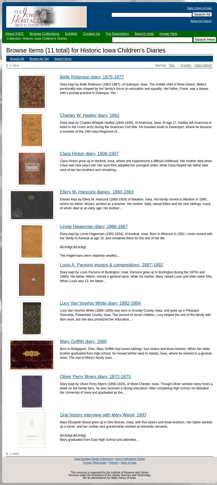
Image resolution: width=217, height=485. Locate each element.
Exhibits (71, 34)
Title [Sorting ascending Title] (172, 65)
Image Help (168, 34)
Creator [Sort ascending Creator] (186, 65)
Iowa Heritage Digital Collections (93, 458)
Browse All (17, 58)
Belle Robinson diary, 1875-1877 (92, 76)
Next (17, 65)
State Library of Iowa (199, 8)
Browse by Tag (39, 58)
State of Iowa (128, 462)
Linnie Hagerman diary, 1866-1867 (94, 226)
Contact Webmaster (94, 462)
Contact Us (91, 34)
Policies (113, 462)
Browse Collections (44, 34)
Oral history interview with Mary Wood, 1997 (103, 414)
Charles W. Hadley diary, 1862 (90, 115)
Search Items (63, 58)
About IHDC (14, 34)
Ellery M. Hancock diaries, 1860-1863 (96, 191)
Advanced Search (201, 21)
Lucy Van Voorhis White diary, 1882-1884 (100, 303)
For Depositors (117, 34)
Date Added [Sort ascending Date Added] (203, 65)
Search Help (144, 34)
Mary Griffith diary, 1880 (83, 341)
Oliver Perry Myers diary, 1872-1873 (95, 376)
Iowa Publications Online (130, 458)
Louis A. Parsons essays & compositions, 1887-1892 (111, 264)
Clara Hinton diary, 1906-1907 (89, 153)
